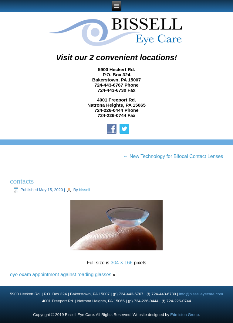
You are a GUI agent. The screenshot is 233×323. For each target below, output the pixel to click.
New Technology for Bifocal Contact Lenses (173, 156)
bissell (84, 189)
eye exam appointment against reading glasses (60, 274)
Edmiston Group (184, 314)
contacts (22, 181)
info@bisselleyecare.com (201, 294)
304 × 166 (122, 262)
